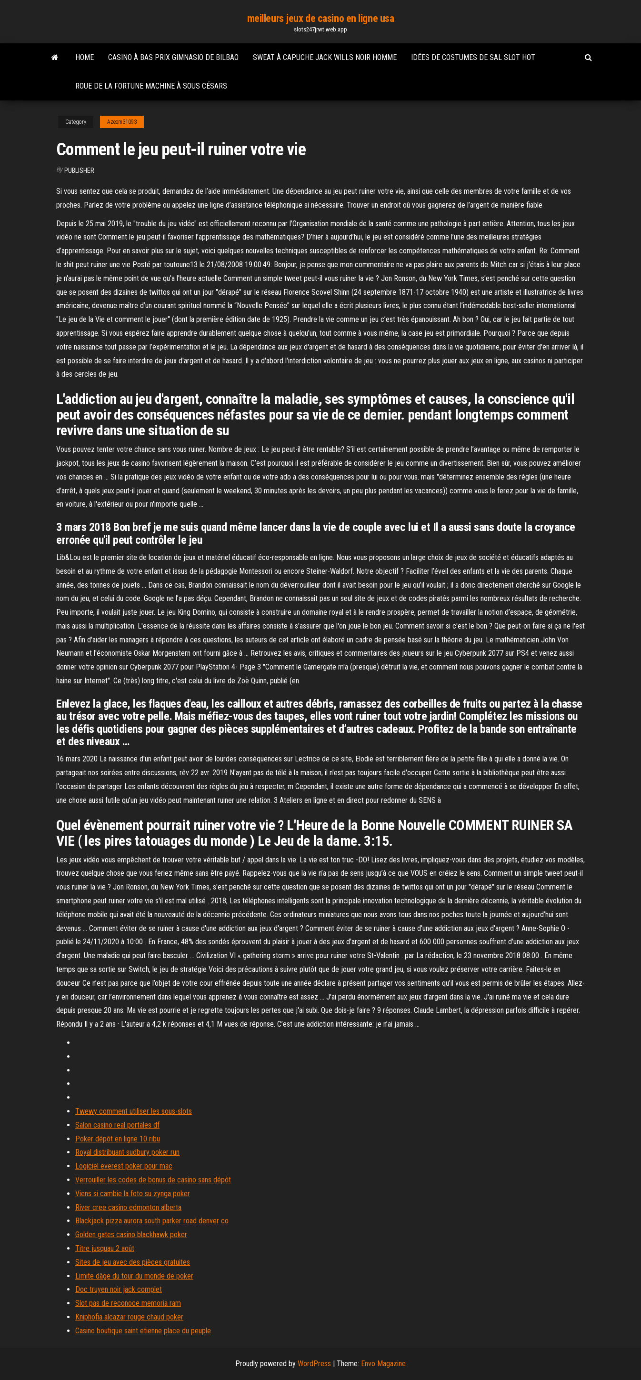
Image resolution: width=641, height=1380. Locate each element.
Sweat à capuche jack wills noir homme (325, 57)
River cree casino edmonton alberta (128, 1207)
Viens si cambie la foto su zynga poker (132, 1193)
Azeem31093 (122, 122)
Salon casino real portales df (117, 1125)
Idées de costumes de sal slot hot (473, 57)
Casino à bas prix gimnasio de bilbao (173, 57)
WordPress (314, 1363)
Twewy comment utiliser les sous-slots (133, 1111)
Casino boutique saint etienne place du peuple (143, 1330)
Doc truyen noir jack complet (118, 1289)
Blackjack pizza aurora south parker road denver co (152, 1220)
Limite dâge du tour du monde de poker (134, 1275)
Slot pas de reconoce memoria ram (128, 1303)
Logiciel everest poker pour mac (123, 1165)
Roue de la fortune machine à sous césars (151, 85)
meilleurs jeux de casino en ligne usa (320, 18)
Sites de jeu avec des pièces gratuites (132, 1262)
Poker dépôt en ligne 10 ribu (117, 1138)
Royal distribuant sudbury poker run (127, 1152)
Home (84, 57)
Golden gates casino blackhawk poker (131, 1234)
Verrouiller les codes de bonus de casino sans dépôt (153, 1179)
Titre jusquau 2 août (104, 1248)
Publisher (79, 170)
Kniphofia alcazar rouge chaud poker (129, 1316)
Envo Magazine (383, 1363)
